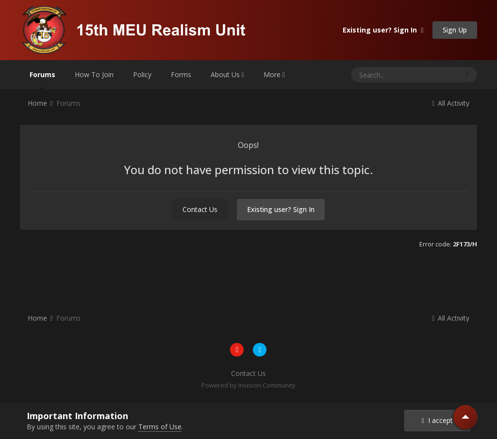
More (274, 74)
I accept (437, 420)
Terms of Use (160, 426)
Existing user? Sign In (383, 29)
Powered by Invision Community (248, 385)
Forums (42, 79)
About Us (227, 74)
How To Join (94, 74)
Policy (142, 74)
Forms (181, 74)
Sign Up (455, 29)
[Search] (385, 74)
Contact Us (199, 209)
